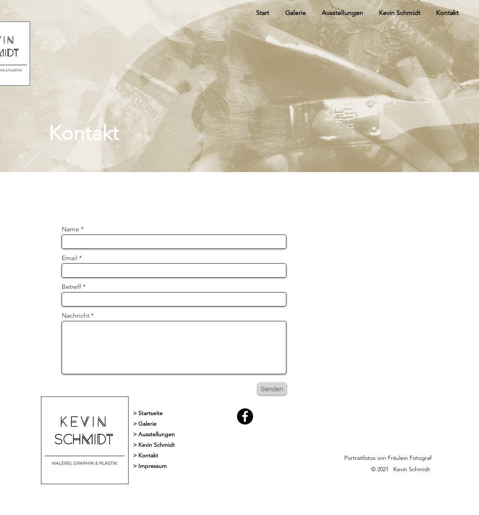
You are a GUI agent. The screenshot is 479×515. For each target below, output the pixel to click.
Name (71, 229)
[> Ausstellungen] (156, 434)
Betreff (71, 287)
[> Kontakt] (190, 455)
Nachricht (75, 315)
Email (69, 258)
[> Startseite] (190, 413)
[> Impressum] (190, 466)
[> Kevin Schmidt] (190, 445)
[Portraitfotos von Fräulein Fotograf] (401, 458)
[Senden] (272, 389)
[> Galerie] (190, 424)
